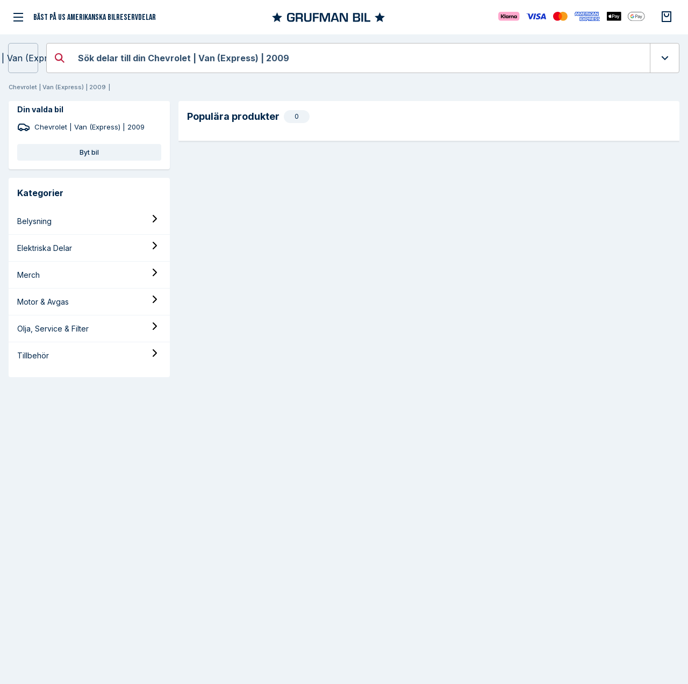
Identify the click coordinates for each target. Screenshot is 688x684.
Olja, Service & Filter (53, 328)
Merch (28, 274)
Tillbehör (33, 355)
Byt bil (89, 152)
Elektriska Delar (44, 248)
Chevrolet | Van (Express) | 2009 (23, 58)
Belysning (34, 221)
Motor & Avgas (43, 301)
